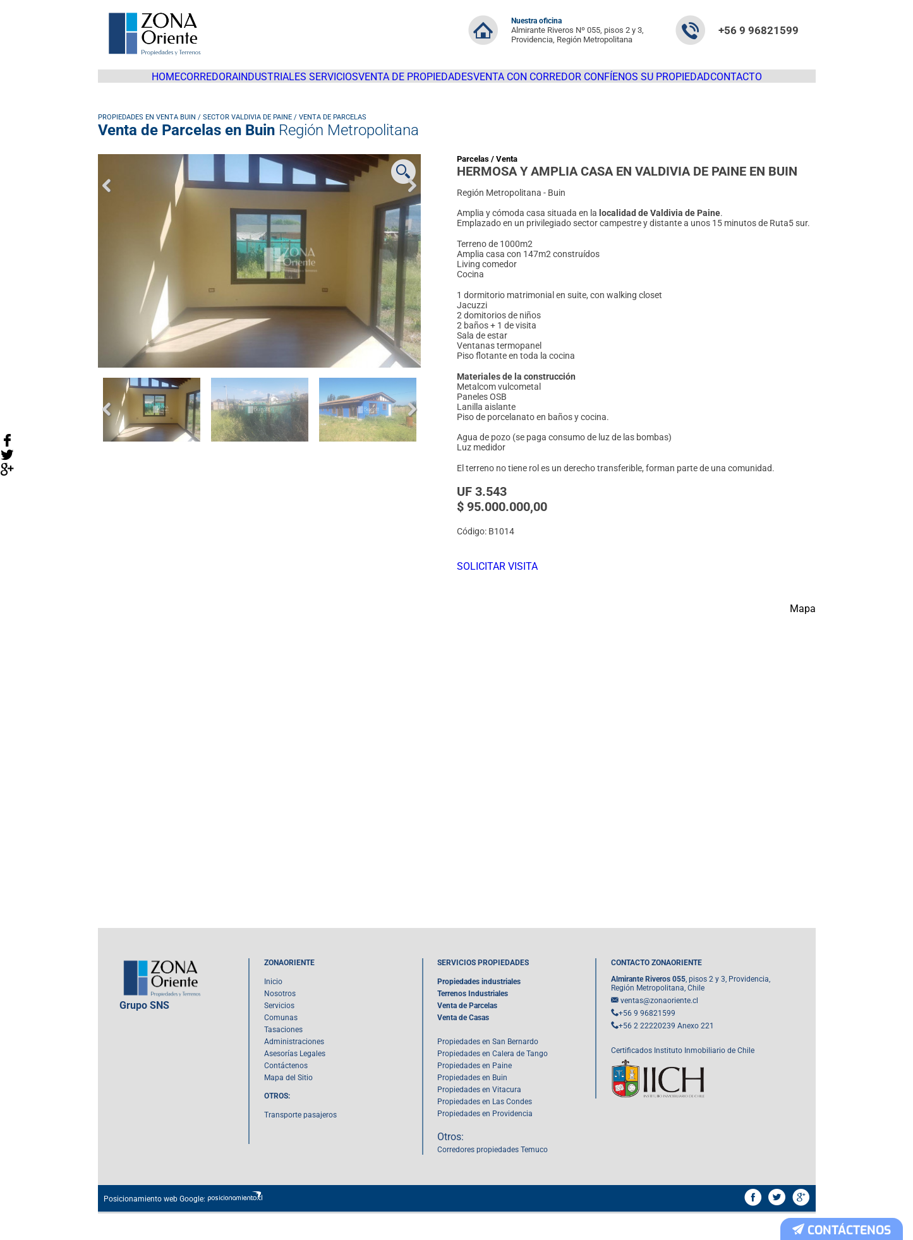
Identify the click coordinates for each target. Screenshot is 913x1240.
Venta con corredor (545, 82)
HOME (136, 82)
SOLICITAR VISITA (504, 582)
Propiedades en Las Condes (484, 1128)
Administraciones (294, 1068)
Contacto (765, 82)
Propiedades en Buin (472, 1104)
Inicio (273, 1008)
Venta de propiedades (428, 82)
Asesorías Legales (294, 1080)
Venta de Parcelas (332, 128)
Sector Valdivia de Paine (247, 128)
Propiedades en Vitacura (479, 1116)
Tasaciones (283, 1056)
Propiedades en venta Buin (147, 128)
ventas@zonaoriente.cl (659, 1027)
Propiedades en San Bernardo (487, 1068)
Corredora (193, 82)
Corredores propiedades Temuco (492, 1176)
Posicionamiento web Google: (154, 1226)
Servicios (339, 82)
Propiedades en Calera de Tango (492, 1080)
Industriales (267, 82)
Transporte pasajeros (300, 1142)
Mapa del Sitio (288, 1104)
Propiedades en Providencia (485, 1140)
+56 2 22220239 (647, 1053)
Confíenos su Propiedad (668, 82)
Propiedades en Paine (474, 1092)
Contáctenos (286, 1092)
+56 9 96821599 (758, 30)
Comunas (281, 1044)
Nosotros (280, 1020)
